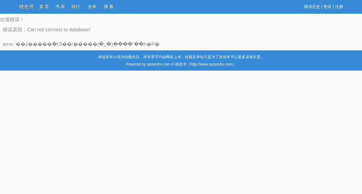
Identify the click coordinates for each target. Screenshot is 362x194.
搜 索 (109, 6)
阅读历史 (312, 6)
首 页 (44, 6)
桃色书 (26, 6)
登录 (327, 6)
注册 (339, 6)
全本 (92, 6)
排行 (76, 6)
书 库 (60, 6)
